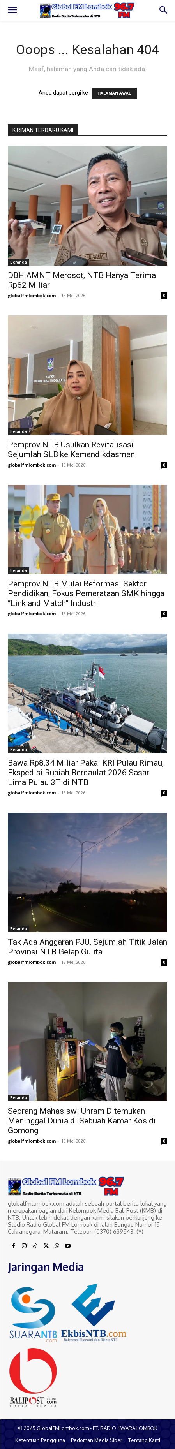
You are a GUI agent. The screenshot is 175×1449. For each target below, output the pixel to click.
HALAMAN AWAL (114, 93)
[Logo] (87, 10)
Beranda (18, 262)
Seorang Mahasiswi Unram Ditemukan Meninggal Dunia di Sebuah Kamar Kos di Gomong (82, 1120)
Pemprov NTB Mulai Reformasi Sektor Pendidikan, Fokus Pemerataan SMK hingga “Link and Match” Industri (86, 593)
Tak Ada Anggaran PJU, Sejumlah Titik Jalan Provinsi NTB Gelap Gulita (87, 946)
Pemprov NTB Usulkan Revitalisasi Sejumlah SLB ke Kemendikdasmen (71, 449)
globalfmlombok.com (32, 295)
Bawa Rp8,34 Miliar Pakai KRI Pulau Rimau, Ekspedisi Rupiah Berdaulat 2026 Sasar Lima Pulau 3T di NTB (86, 772)
